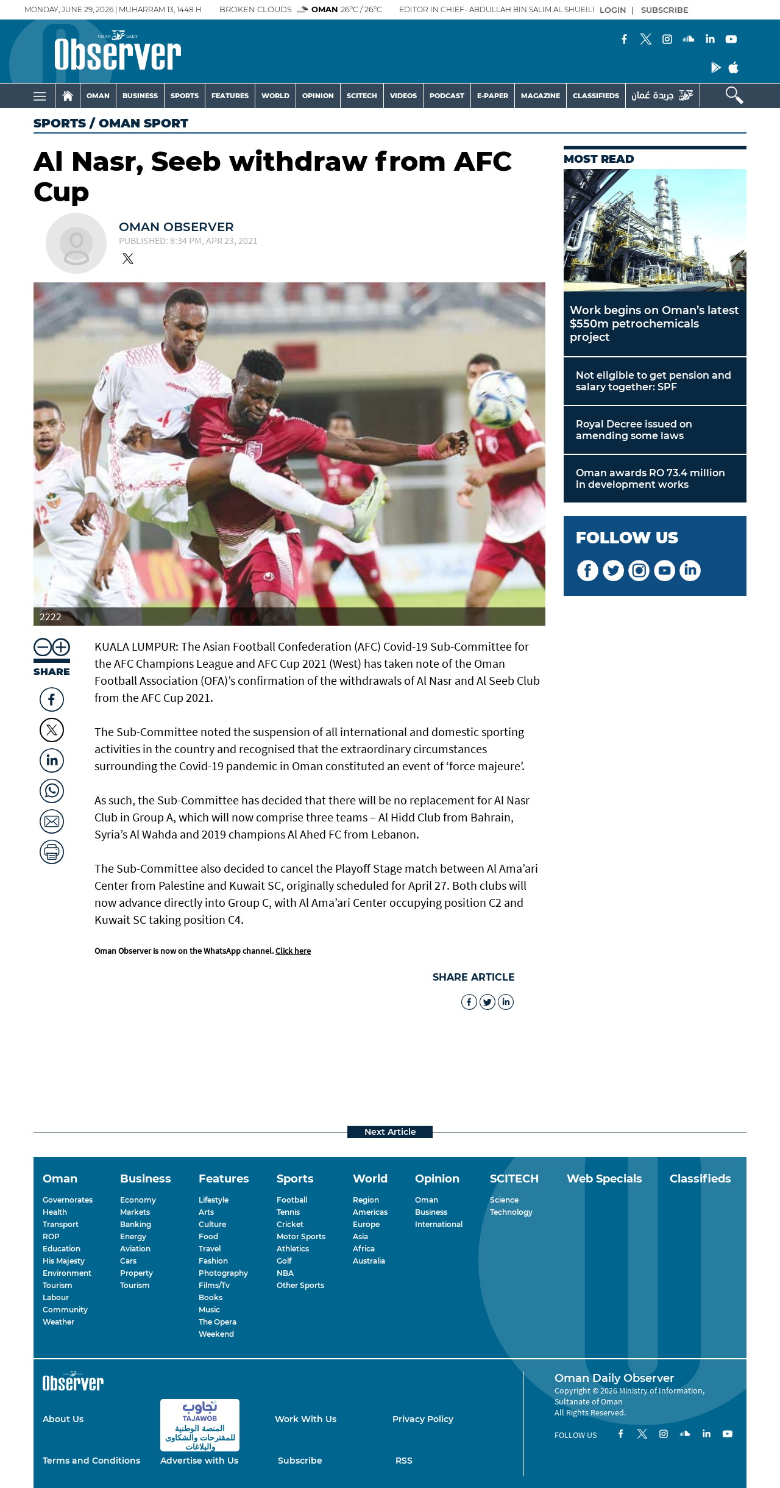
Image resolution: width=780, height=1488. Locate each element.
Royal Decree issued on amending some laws (634, 430)
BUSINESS (140, 95)
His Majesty (64, 1260)
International (439, 1224)
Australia (369, 1260)
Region (366, 1199)
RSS (404, 1460)
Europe (366, 1224)
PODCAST (447, 95)
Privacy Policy (422, 1419)
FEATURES (230, 95)
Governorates (68, 1199)
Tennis (288, 1212)
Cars (128, 1260)
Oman (426, 1199)
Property (136, 1273)
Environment (67, 1273)
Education (61, 1248)
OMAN (98, 95)
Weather (58, 1321)
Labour (56, 1297)
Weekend (216, 1334)
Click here (293, 950)
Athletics (293, 1248)
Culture (212, 1224)
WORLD (275, 95)
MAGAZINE (540, 95)
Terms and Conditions (91, 1460)
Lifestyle (214, 1199)
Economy (138, 1199)
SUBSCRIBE (665, 10)
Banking (135, 1224)
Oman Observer (176, 227)
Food (208, 1236)
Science (504, 1199)
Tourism (58, 1285)
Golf (284, 1260)
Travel (210, 1248)
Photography (223, 1273)
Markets (135, 1212)
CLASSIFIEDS (596, 95)
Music (209, 1309)
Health (55, 1212)
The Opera (217, 1321)
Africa (364, 1248)
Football (292, 1199)
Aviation (135, 1248)
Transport (61, 1224)
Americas (370, 1212)
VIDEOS (403, 95)
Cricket (290, 1224)
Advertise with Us (199, 1460)
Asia (360, 1236)
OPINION (318, 95)
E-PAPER (492, 95)
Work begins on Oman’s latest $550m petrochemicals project (654, 324)
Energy (133, 1236)
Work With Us (305, 1419)
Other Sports (300, 1285)
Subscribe (300, 1460)
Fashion (213, 1260)
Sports (60, 123)
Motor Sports (301, 1236)
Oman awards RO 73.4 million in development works (650, 478)
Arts (206, 1212)
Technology (511, 1212)
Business (431, 1212)
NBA (285, 1273)
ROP (51, 1236)
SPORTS (185, 95)
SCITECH (362, 95)
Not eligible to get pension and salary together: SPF (653, 381)
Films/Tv (214, 1285)
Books (210, 1297)
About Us (63, 1419)
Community (65, 1309)
